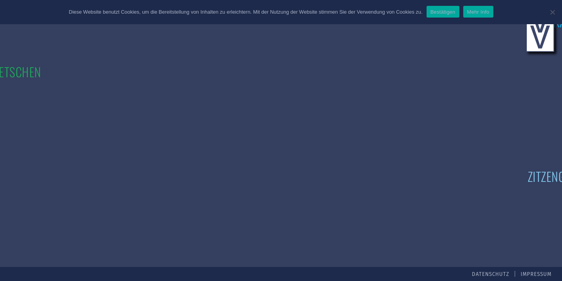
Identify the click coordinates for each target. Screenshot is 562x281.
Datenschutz (490, 274)
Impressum (536, 274)
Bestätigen (442, 12)
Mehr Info (478, 12)
